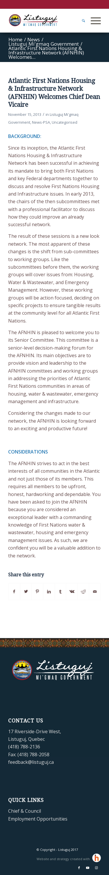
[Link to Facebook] (79, 867)
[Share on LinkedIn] (49, 591)
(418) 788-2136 (24, 746)
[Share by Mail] (95, 591)
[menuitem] (80, 20)
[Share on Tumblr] (60, 591)
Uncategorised (64, 122)
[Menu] (93, 20)
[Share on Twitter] (26, 591)
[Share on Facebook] (14, 591)
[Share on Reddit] (83, 591)
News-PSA (41, 122)
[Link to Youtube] (87, 867)
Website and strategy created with (64, 859)
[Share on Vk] (72, 591)
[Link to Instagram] (96, 867)
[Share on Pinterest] (37, 591)
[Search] (80, 20)
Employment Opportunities (37, 819)
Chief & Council (24, 811)
